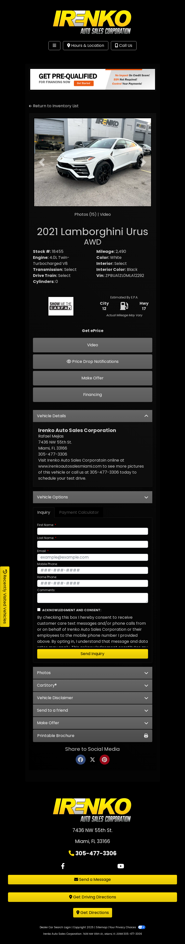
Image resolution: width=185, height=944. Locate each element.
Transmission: (48, 269)
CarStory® (92, 685)
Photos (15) (85, 214)
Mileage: (105, 251)
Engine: (40, 257)
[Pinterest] (105, 760)
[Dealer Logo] (93, 22)
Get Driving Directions (92, 897)
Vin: (100, 275)
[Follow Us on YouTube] (120, 866)
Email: (41, 551)
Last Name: (45, 538)
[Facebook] (81, 760)
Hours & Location (85, 45)
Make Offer (92, 378)
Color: (102, 257)
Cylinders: (43, 281)
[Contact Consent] (38, 609)
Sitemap (101, 927)
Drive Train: (45, 275)
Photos (92, 673)
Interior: (104, 263)
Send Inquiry (92, 654)
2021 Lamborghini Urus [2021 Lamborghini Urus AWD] (92, 236)
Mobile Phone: (47, 564)
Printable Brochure (92, 736)
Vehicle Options (92, 497)
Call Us (123, 45)
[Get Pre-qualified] (92, 79)
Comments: (46, 590)
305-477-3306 (96, 853)
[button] (42, 162)
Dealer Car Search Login (55, 927)
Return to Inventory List (54, 106)
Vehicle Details (92, 416)
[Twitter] (93, 760)
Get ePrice (92, 331)
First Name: (45, 525)
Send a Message (92, 879)
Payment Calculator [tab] (79, 512)
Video (105, 214)
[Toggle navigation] (54, 45)
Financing (92, 394)
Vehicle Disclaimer (92, 698)
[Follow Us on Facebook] (63, 866)
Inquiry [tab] (43, 512)
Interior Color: (111, 269)
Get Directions (92, 912)
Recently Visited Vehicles (5, 597)
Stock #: (42, 251)
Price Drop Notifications (93, 361)
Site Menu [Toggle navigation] (19, 55)
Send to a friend (92, 710)
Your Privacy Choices (127, 927)
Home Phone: (47, 577)
